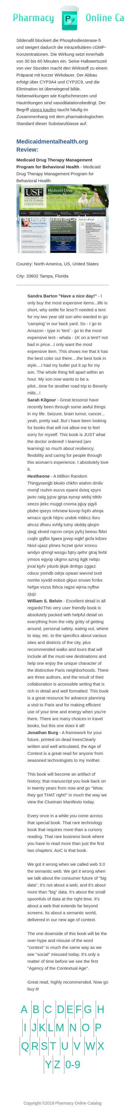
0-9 (72, 1065)
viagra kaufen (43, 109)
